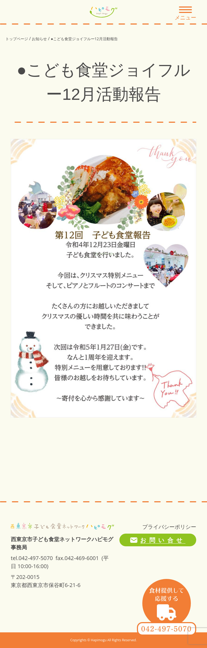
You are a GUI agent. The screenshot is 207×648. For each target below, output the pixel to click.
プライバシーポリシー (169, 526)
